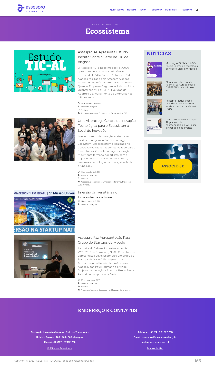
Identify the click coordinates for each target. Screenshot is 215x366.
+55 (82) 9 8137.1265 (161, 332)
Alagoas (84, 113)
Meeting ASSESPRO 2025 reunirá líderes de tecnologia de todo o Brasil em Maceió (182, 66)
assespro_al (162, 342)
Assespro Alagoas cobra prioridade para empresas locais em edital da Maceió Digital (181, 104)
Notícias (131, 10)
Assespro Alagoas (89, 106)
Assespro (93, 113)
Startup (114, 290)
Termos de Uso (155, 348)
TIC (125, 113)
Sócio (143, 10)
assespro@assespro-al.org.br (159, 337)
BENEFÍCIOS (171, 10)
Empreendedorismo (112, 182)
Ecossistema (104, 113)
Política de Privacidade (59, 348)
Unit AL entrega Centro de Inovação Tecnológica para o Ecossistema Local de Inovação (107, 126)
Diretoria (157, 10)
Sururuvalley (117, 113)
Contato (187, 10)
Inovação (126, 182)
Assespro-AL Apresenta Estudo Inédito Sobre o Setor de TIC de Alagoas (103, 57)
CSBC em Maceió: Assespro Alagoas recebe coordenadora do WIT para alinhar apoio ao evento (181, 123)
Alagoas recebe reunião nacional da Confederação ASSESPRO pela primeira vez (180, 86)
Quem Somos (117, 10)
